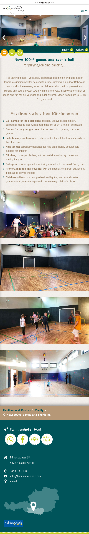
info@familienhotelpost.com (25, 476)
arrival (13, 481)
